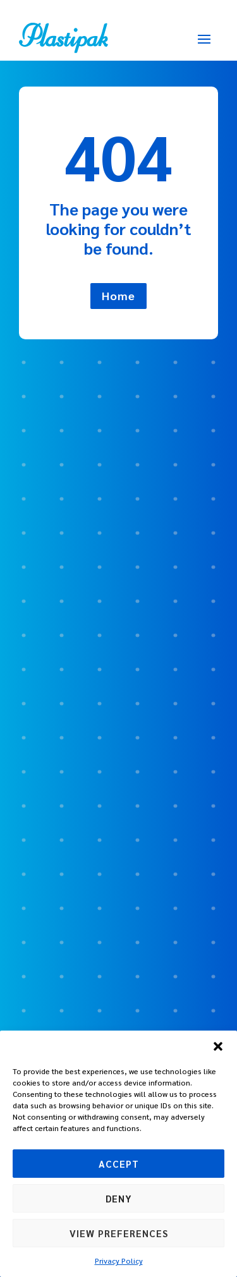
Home (118, 295)
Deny (119, 1198)
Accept (119, 1164)
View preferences (119, 1233)
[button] (218, 1046)
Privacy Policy (119, 1261)
